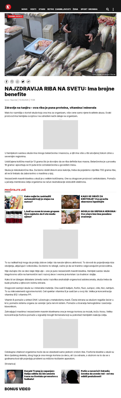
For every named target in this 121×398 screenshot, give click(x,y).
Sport (84, 9)
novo (24, 9)
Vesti (33, 9)
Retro (50, 9)
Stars (42, 9)
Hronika (92, 9)
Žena (75, 9)
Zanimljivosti (63, 9)
